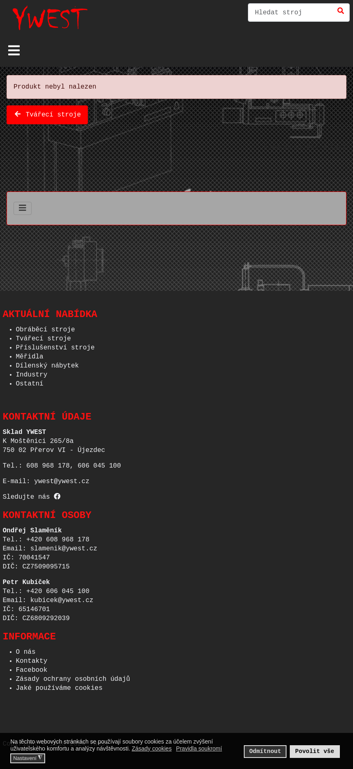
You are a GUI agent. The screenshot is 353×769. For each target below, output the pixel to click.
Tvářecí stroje (47, 113)
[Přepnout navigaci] (14, 50)
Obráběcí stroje (45, 327)
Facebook (32, 667)
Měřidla (30, 354)
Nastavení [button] (27, 758)
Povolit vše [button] (314, 751)
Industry (32, 372)
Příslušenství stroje (55, 345)
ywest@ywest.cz (61, 479)
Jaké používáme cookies (59, 685)
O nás (26, 649)
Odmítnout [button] (265, 751)
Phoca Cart (326, 145)
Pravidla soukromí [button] (199, 748)
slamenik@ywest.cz (63, 546)
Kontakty (32, 658)
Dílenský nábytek (47, 363)
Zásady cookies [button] (152, 748)
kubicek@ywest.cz (62, 597)
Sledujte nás (32, 494)
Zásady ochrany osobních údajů (73, 676)
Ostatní (30, 381)
